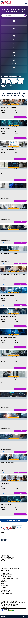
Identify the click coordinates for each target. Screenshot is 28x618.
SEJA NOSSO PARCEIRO (5, 533)
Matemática (14, 83)
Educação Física (5, 78)
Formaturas (3, 560)
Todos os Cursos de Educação (11, 85)
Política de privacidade (22, 616)
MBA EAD (2, 575)
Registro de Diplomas (5, 589)
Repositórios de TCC (5, 591)
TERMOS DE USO (4, 537)
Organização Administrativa (6, 548)
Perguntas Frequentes (5, 561)
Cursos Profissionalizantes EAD (7, 576)
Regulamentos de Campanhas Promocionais (9, 604)
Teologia (3, 85)
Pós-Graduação (4, 581)
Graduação (3, 580)
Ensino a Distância (13, 78)
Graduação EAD (4, 572)
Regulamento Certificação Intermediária (9, 605)
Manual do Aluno (4, 585)
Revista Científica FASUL (5, 567)
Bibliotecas (3, 565)
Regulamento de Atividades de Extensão (9, 601)
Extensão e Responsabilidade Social (8, 557)
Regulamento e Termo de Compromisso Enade (9, 599)
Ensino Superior (21, 78)
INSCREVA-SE (20, 117)
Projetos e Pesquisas (5, 556)
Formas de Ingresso (5, 555)
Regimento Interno (4, 554)
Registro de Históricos (5, 590)
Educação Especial (17, 76)
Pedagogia (20, 83)
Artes (3, 76)
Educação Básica (9, 76)
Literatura (8, 83)
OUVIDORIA (3, 538)
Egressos (3, 559)
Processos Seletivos (5, 553)
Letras (3, 83)
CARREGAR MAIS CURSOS (14, 520)
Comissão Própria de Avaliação (7, 558)
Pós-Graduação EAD (5, 573)
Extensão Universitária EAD (6, 574)
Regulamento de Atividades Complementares (10, 600)
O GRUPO (2, 532)
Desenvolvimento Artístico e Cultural (8, 566)
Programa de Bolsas (5, 595)
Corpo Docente (4, 549)
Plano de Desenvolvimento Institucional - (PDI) (10, 568)
